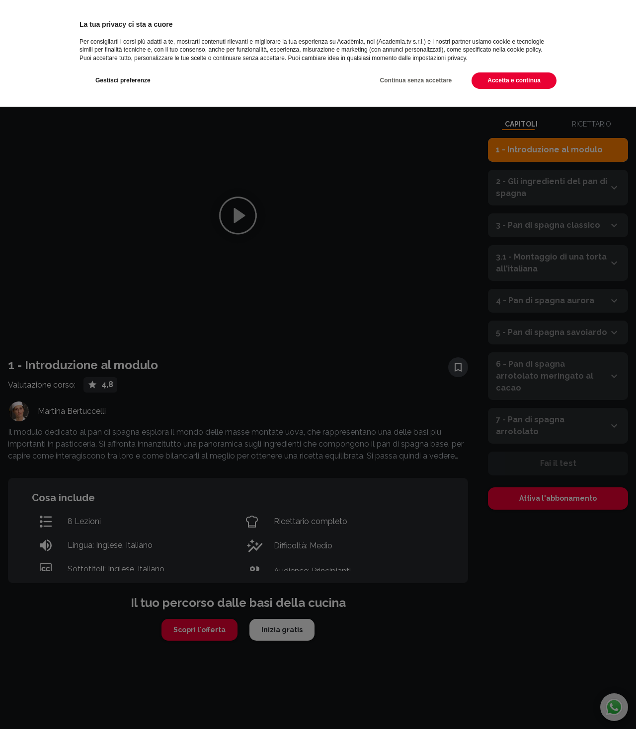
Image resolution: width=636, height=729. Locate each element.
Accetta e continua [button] (514, 80)
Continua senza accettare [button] (416, 80)
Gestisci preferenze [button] (123, 80)
